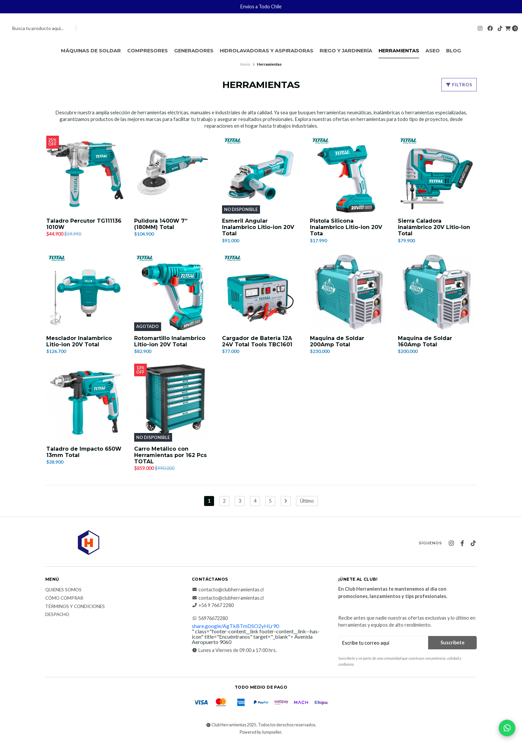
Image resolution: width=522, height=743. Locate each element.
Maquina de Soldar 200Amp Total (337, 341)
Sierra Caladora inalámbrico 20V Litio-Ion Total (434, 227)
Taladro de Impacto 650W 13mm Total (84, 452)
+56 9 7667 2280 (213, 605)
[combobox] (37, 28)
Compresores (147, 51)
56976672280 (210, 618)
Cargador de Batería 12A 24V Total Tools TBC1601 (257, 341)
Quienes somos (63, 590)
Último (307, 501)
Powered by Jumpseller (260, 732)
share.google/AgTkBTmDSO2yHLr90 (235, 626)
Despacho (57, 615)
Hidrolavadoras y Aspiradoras (266, 51)
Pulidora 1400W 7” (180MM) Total (160, 224)
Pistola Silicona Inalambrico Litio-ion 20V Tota (346, 227)
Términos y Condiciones (75, 606)
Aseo (432, 51)
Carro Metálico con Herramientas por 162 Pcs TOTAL (170, 455)
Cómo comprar (64, 598)
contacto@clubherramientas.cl (228, 590)
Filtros (459, 84)
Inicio (245, 64)
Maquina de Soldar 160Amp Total (425, 341)
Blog (453, 51)
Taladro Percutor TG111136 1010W (84, 224)
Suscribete (452, 643)
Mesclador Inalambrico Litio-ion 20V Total (79, 341)
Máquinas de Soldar (91, 51)
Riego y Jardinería (346, 51)
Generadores (193, 51)
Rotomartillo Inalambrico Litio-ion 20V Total (169, 341)
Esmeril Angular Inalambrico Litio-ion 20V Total (258, 227)
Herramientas (399, 51)
